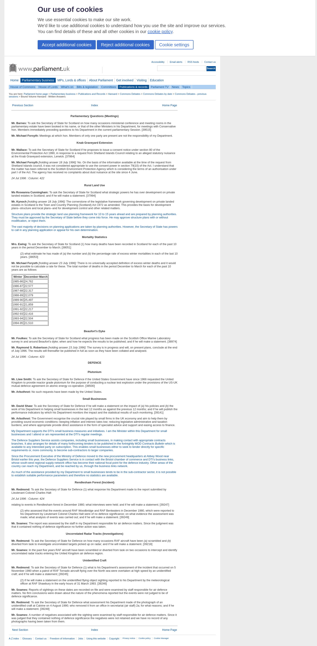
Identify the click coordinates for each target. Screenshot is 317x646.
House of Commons (22, 87)
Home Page (169, 105)
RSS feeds (193, 62)
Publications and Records (91, 94)
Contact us (210, 62)
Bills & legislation (87, 87)
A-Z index (14, 638)
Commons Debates (130, 94)
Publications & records (133, 87)
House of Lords (48, 87)
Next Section (20, 629)
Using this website (96, 638)
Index (94, 105)
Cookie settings (174, 44)
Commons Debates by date (157, 94)
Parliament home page (36, 94)
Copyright (114, 638)
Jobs (80, 638)
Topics (186, 87)
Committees (108, 87)
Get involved (124, 80)
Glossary (27, 638)
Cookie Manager (161, 638)
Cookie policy (144, 638)
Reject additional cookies (125, 44)
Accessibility (157, 62)
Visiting (142, 80)
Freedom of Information (62, 638)
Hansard (112, 94)
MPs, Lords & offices (71, 80)
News (175, 87)
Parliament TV (160, 87)
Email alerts (176, 62)
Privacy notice (129, 638)
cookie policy (160, 31)
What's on (67, 87)
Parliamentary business (38, 80)
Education (157, 80)
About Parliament (101, 80)
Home (14, 80)
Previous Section (22, 105)
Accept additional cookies (67, 44)
